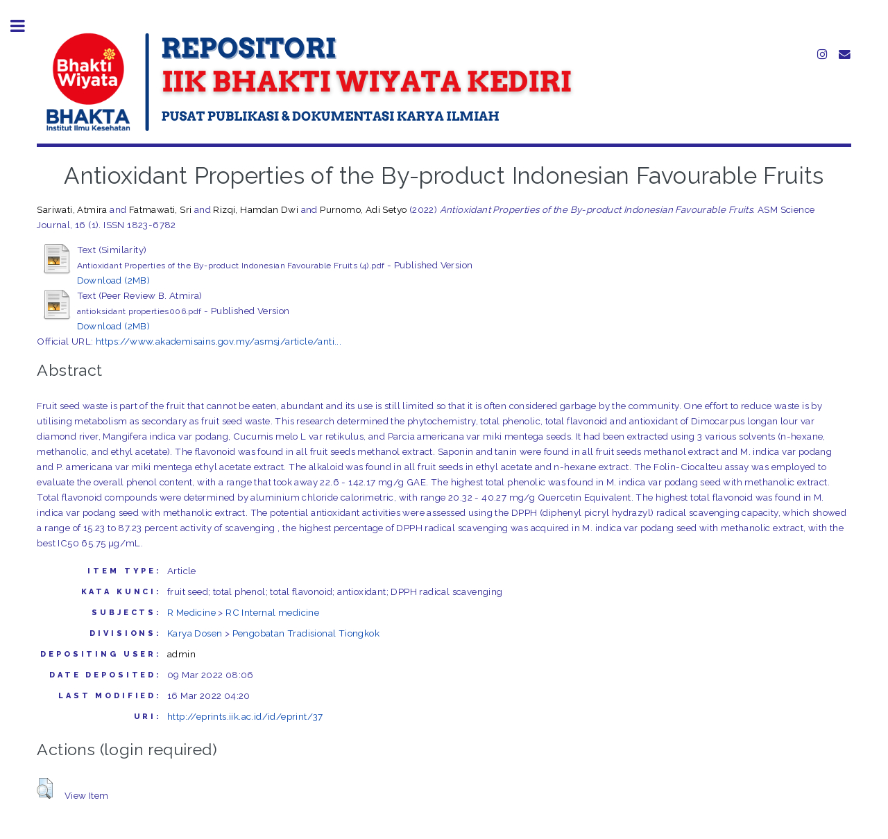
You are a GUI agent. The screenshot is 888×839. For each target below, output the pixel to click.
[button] (45, 788)
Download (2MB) (114, 280)
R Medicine (191, 612)
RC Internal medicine (272, 612)
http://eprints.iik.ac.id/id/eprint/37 (245, 716)
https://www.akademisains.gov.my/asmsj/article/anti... (218, 341)
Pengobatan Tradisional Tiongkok (305, 633)
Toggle (25, 26)
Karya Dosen (194, 633)
